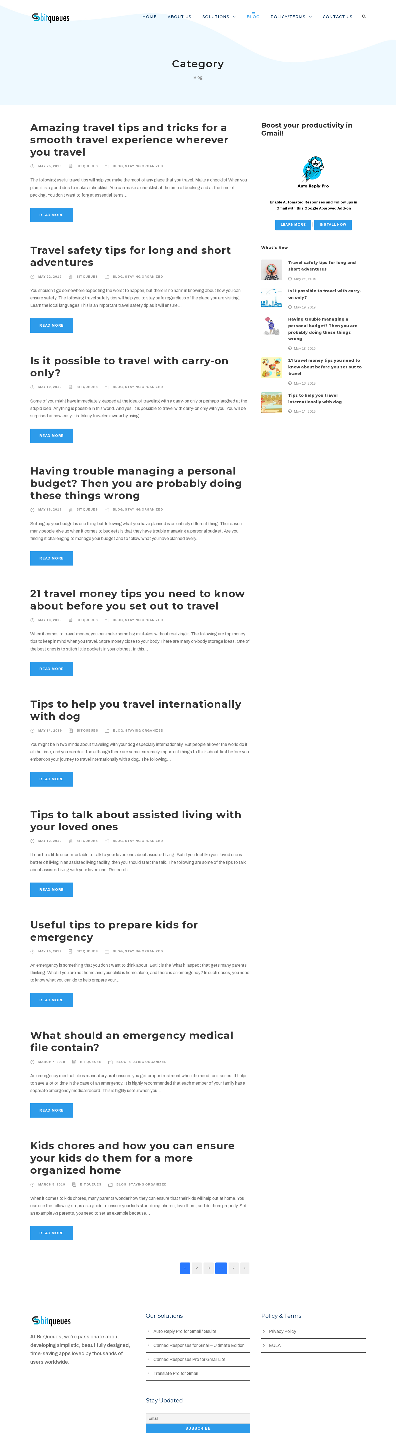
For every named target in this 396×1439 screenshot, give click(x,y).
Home (161, 17)
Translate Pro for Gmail (176, 1337)
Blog (259, 17)
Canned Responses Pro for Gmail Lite (190, 1323)
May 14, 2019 (49, 718)
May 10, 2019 (49, 926)
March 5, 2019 (51, 1147)
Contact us (339, 17)
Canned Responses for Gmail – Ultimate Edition (200, 1308)
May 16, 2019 (49, 608)
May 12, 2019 (49, 828)
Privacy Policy (282, 1294)
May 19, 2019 (49, 374)
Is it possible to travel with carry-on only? (136, 360)
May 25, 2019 (49, 166)
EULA (274, 1308)
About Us (189, 17)
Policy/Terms (292, 17)
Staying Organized (140, 166)
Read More (51, 215)
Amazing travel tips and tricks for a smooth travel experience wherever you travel (131, 140)
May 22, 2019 (49, 276)
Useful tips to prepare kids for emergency (136, 912)
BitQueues (85, 166)
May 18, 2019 (49, 497)
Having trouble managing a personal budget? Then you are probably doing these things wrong (126, 471)
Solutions (223, 17)
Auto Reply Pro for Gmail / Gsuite (186, 1294)
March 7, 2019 (51, 1037)
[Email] (198, 1382)
